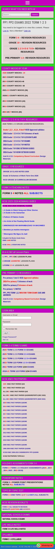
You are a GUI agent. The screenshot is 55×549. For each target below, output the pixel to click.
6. (16, 230)
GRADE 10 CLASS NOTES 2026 (16, 172)
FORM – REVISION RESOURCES (27, 38)
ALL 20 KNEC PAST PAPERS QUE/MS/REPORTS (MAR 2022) (24, 399)
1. (20, 210)
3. (13, 217)
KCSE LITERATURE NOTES (14, 244)
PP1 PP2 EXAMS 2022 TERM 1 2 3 (24, 22)
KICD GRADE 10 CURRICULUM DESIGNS (20, 180)
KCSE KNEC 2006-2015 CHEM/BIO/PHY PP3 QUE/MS (21, 452)
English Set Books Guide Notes (14, 238)
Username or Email (10, 315)
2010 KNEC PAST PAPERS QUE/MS (15, 440)
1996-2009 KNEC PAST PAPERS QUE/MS (17, 448)
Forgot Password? (10, 337)
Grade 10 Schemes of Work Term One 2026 (20, 176)
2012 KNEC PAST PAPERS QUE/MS (15, 432)
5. (24, 225)
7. (15, 234)
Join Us (27, 31)
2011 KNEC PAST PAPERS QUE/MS (15, 436)
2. (14, 213)
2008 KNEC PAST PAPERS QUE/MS (15, 445)
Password (6, 322)
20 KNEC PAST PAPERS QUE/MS (15, 402)
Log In (6, 31)
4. (18, 221)
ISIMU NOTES (9, 240)
